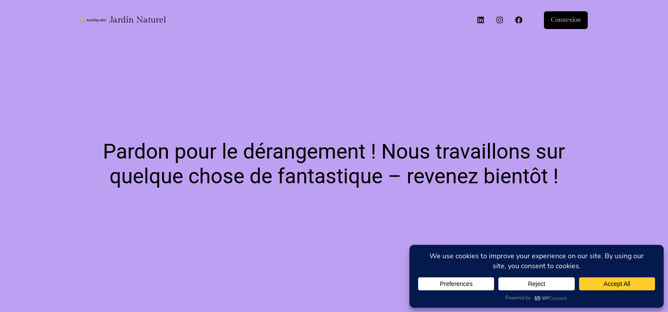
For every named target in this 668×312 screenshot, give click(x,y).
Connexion (566, 19)
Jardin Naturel (137, 20)
